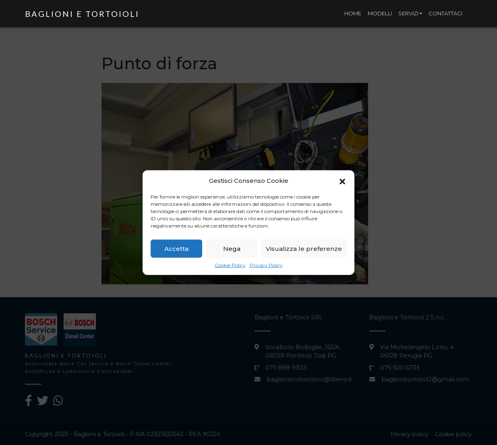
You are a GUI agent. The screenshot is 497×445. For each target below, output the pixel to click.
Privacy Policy (266, 267)
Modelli (380, 13)
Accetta (176, 251)
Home (352, 13)
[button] (342, 183)
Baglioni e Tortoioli (82, 14)
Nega (231, 251)
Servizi (408, 13)
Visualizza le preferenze (304, 251)
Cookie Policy (230, 267)
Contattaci (445, 13)
